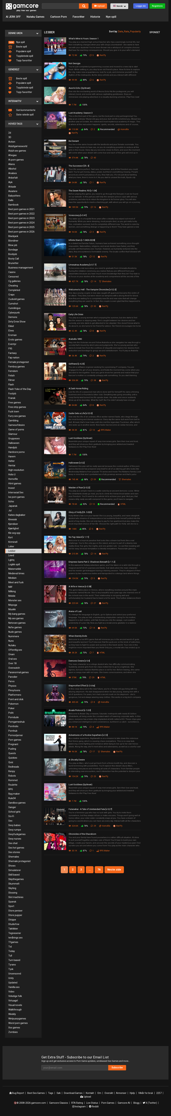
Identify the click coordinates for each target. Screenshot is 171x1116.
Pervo (11, 681)
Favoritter (78, 16)
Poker (11, 708)
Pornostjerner (15, 735)
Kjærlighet (13, 528)
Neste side (114, 869)
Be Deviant (74, 141)
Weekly (12, 1014)
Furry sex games (17, 416)
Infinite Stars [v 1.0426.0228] (82, 240)
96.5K (73, 751)
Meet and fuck (16, 582)
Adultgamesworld (17, 146)
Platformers (14, 694)
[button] (119, 6)
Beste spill (17, 47)
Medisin (12, 578)
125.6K (73, 306)
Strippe (12, 919)
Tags (50, 1093)
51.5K (73, 256)
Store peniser (15, 910)
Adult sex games (17, 150)
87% (83, 851)
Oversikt (109, 1093)
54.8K (73, 182)
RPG (10, 789)
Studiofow (13, 924)
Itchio (11, 501)
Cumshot (13, 303)
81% (83, 430)
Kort (10, 537)
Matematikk (14, 569)
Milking (12, 591)
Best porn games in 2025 (21, 227)
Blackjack (13, 236)
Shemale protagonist (19, 861)
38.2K (73, 653)
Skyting (12, 888)
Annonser (121, 1093)
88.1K (73, 727)
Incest (11, 488)
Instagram (79, 1106)
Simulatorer (14, 870)
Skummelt (13, 883)
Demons (12, 317)
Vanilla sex (14, 987)
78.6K (73, 504)
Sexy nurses (14, 838)
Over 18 (12, 663)
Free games (14, 402)
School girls (14, 811)
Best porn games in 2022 (21, 213)
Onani (11, 654)
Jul (10, 510)
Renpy (11, 771)
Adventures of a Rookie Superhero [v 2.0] (88, 735)
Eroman (12, 335)
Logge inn (141, 6)
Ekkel (11, 326)
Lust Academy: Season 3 (81, 113)
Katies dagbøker (16, 515)
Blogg (136, 1103)
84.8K (73, 405)
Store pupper (15, 915)
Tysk (10, 969)
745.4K (73, 479)
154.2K (73, 776)
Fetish (11, 375)
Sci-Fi (11, 816)
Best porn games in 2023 (21, 218)
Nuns (11, 641)
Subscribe (117, 1067)
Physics (12, 685)
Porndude (13, 717)
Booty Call (13, 258)
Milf (10, 587)
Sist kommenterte (21, 110)
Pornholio (13, 726)
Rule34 (12, 798)
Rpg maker (14, 793)
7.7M (72, 105)
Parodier (12, 676)
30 (93, 306)
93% (83, 504)
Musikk (12, 609)
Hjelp (132, 1093)
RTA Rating (77, 1103)
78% (84, 158)
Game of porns (16, 429)
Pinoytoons (14, 690)
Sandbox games (17, 802)
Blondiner (13, 240)
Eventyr (12, 344)
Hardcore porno (16, 452)
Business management (20, 267)
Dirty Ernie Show (17, 321)
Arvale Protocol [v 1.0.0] (80, 710)
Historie (95, 16)
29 (91, 677)
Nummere (13, 636)
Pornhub (12, 730)
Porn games (14, 739)
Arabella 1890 (75, 339)
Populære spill (19, 51)
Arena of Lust (75, 611)
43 (93, 158)
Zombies (13, 1032)
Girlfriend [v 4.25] (76, 364)
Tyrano (12, 964)
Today (11, 951)
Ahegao (12, 155)
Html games (14, 483)
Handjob (12, 447)
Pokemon (13, 703)
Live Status (92, 1103)
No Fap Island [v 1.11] (79, 537)
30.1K (73, 851)
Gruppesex (14, 438)
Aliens (11, 164)
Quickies (12, 757)
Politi (11, 712)
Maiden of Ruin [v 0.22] (79, 487)
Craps (11, 294)
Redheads (13, 766)
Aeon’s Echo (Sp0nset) (80, 88)
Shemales (13, 856)
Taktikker (13, 928)
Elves (11, 330)
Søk (59, 1093)
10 (92, 430)
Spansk (12, 901)
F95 (10, 348)
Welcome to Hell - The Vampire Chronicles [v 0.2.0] (92, 289)
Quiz (10, 762)
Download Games (73, 1093)
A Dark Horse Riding (78, 388)
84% (84, 129)
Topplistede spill (20, 56)
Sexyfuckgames (17, 834)
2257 (159, 1093)
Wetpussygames (17, 1018)
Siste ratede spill (21, 115)
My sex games (16, 618)
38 (93, 380)
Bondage (13, 249)
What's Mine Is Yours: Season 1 (84, 38)
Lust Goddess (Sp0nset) (80, 438)
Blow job (12, 245)
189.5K (73, 207)
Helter (11, 461)
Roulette (12, 784)
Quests (12, 753)
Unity (11, 978)
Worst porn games (18, 1023)
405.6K (73, 702)
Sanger (12, 807)
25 (93, 776)
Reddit (94, 1106)
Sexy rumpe (14, 829)
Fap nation (13, 357)
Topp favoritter (20, 60)
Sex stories (14, 852)
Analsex (12, 173)
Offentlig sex (15, 650)
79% (83, 55)
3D (9, 137)
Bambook (13, 204)
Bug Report (16, 1093)
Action (11, 141)
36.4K (73, 356)
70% (83, 653)
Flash (11, 384)
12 (92, 256)
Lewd (11, 555)
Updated (12, 982)
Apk (10, 182)
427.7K (73, 281)
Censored (13, 276)
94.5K (73, 232)
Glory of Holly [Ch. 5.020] (80, 512)
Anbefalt (13, 177)
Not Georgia (74, 63)
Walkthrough (15, 1009)
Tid (10, 946)
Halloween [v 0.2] (77, 462)
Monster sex (14, 600)
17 (92, 751)
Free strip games (17, 407)
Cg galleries (14, 281)
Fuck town (13, 411)
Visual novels (15, 1005)
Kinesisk (12, 519)
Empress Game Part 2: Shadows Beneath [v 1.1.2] (92, 562)
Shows (12, 865)
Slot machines (15, 897)
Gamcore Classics (58, 1103)
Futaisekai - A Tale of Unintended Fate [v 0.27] (90, 809)
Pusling (12, 748)
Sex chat (13, 843)
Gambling (13, 420)
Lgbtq (11, 560)
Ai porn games (16, 159)
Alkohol (12, 168)
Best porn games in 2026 (21, 231)
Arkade (12, 186)
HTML (122, 504)
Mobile (11, 596)
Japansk (12, 506)
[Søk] (60, 6)
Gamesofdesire (16, 425)
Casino (12, 272)
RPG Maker (104, 430)
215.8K (73, 554)
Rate (126, 31)
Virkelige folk (15, 996)
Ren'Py (101, 55)
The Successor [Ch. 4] (79, 166)
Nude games (15, 632)
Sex (10, 820)
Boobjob (12, 254)
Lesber (12, 551)
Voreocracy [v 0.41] (78, 215)
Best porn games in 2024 (21, 222)
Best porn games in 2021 (21, 209)
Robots (12, 775)
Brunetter (13, 263)
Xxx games (14, 1027)
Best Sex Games (36, 1093)
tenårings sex (15, 937)
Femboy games (16, 366)
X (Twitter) (150, 1103)
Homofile (13, 479)
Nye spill (111, 16)
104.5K (73, 578)
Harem (12, 456)
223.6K (73, 603)
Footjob (12, 393)
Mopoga (12, 605)
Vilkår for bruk (145, 1093)
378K (72, 677)
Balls (10, 200)
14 (93, 281)
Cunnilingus (14, 308)
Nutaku (12, 645)
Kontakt (90, 1093)
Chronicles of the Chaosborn (82, 834)
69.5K (73, 628)
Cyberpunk (14, 312)
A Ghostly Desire (77, 759)
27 (93, 603)
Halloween (13, 443)
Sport (11, 906)
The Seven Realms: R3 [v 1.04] (83, 190)
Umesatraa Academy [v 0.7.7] (82, 264)
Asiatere (12, 191)
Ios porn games (16, 497)
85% (82, 529)
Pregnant (13, 744)
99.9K (73, 80)
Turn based (14, 960)
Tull (10, 955)
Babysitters (14, 195)
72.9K (73, 55)
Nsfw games (15, 627)
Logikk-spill (14, 564)
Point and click (15, 699)
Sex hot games (16, 847)
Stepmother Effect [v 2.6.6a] (82, 685)
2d (9, 132)
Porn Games (107, 1103)
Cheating (13, 285)
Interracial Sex (15, 492)
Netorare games (17, 623)
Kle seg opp (14, 533)
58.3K (73, 430)
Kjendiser (13, 524)
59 (93, 479)
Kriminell (12, 542)
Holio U (12, 474)
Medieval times (16, 573)
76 (99, 869)
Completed (14, 290)
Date (120, 31)
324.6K (73, 826)
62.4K (73, 331)
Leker (11, 546)
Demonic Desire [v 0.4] (79, 661)
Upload (99, 6)
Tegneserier (14, 933)
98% (84, 479)
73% (83, 628)
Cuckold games (16, 299)
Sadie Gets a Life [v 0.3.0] (81, 413)
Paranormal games (18, 672)
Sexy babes (14, 825)
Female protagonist (18, 362)
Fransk (11, 398)
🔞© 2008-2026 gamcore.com (30, 1103)
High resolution (16, 470)
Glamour (12, 434)
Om (99, 1093)
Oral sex (12, 659)
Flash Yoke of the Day (19, 389)
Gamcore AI (124, 1103)
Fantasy (12, 353)
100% (83, 105)
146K (72, 529)
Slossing (12, 892)
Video (11, 991)
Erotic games (15, 339)
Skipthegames (16, 879)
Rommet (13, 780)
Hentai (11, 465)
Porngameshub (16, 721)
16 (93, 207)
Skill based (14, 874)
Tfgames (13, 942)
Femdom (13, 371)
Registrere (157, 6)
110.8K (73, 129)
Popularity (135, 31)
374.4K (73, 158)
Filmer (11, 380)
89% (83, 80)
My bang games (16, 614)
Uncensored (14, 973)
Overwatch (14, 668)
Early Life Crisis (76, 314)
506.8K (73, 380)
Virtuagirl (13, 1000)
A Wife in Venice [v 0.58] (80, 586)
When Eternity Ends (78, 636)
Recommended (106, 129)
